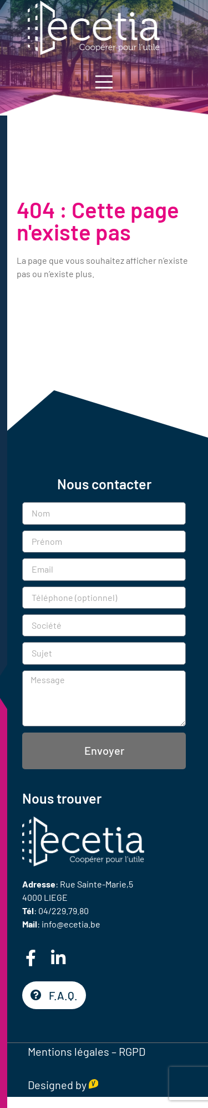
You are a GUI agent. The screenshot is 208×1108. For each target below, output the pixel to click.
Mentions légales (68, 1051)
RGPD (132, 1051)
